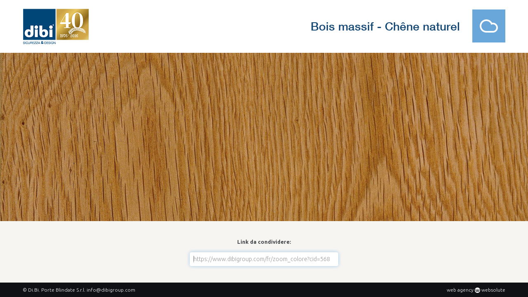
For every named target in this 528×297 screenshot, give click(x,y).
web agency (460, 289)
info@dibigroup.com (111, 289)
